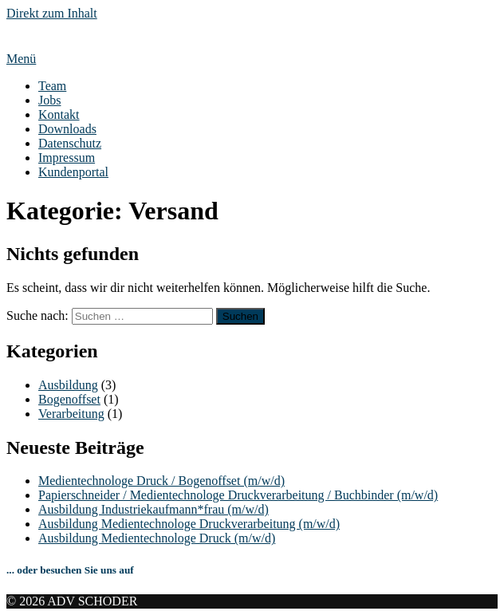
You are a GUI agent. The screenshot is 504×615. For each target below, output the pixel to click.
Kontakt (59, 114)
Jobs (49, 100)
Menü (21, 58)
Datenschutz (69, 143)
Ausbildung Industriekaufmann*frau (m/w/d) (153, 509)
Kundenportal (73, 172)
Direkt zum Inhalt (51, 13)
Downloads (67, 129)
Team (52, 86)
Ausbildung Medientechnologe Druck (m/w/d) (156, 538)
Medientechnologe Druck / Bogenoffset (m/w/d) (161, 480)
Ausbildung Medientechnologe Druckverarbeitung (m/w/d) (189, 523)
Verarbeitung (71, 413)
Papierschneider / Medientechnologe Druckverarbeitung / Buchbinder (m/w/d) (238, 495)
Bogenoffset (69, 399)
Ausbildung (68, 385)
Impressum (66, 157)
